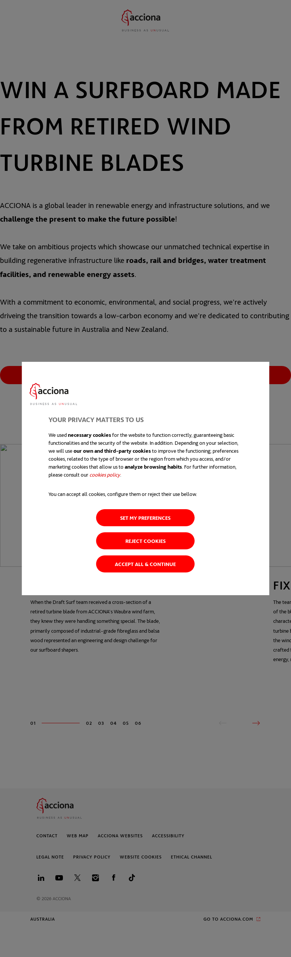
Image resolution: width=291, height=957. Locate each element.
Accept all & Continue (145, 564)
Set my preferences (145, 517)
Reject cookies (145, 541)
